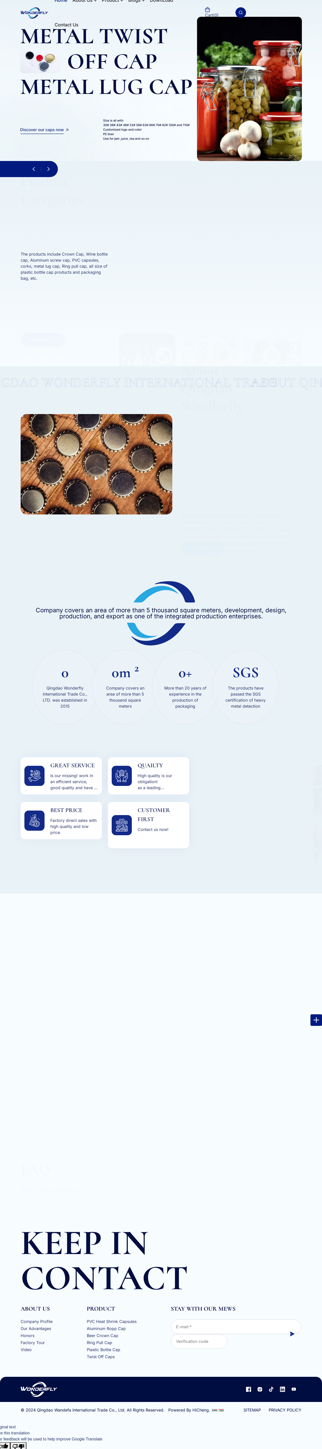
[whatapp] (10, 598)
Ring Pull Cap (99, 1343)
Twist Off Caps (101, 1357)
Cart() (212, 12)
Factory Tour (33, 1343)
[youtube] (293, 1389)
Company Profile (37, 1321)
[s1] (161, 80)
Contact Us (66, 24)
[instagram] (259, 1389)
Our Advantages (36, 1328)
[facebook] (248, 1389)
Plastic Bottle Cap (103, 1350)
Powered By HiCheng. (189, 1410)
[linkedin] (282, 1389)
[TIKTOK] (271, 1389)
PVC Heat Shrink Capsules (112, 1321)
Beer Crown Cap (102, 1336)
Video (26, 1350)
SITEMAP (252, 1410)
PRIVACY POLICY (285, 1410)
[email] (11, 586)
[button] (34, 169)
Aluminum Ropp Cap (106, 1328)
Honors (27, 1336)
